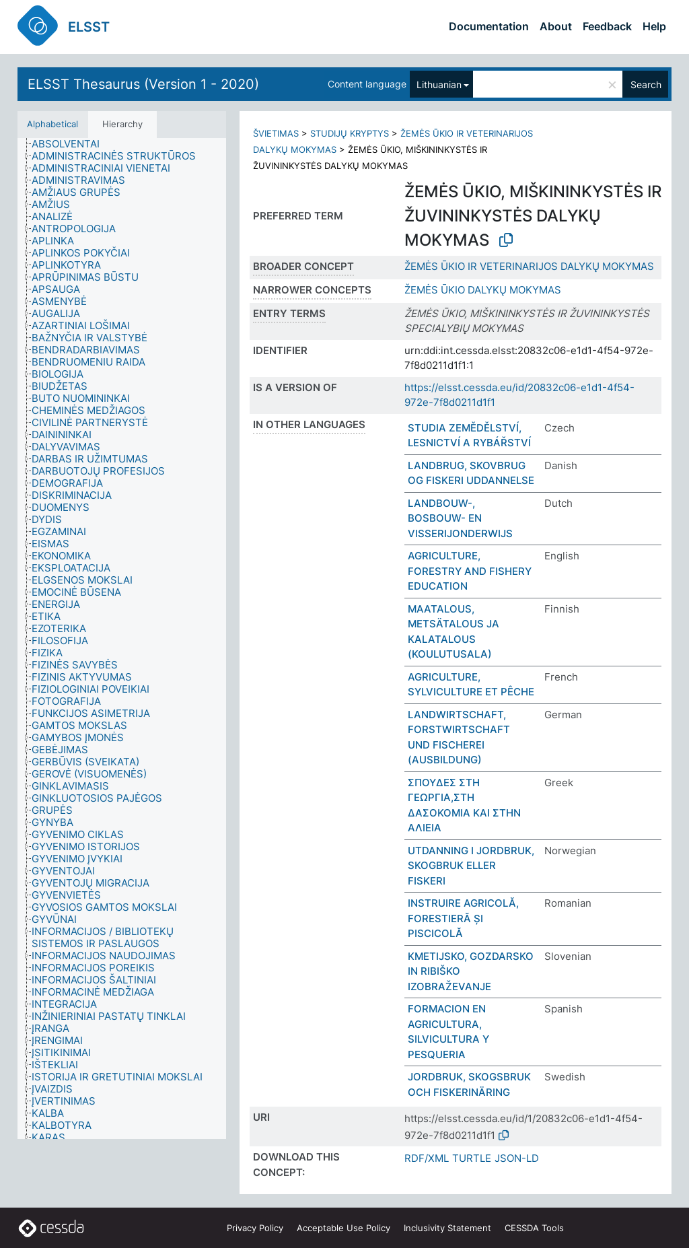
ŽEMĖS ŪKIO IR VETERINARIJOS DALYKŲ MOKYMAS (529, 266)
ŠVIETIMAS (276, 133)
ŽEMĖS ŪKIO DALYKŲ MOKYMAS (482, 289)
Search (645, 84)
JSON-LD (517, 1158)
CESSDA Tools (534, 1227)
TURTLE (471, 1158)
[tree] (121, 638)
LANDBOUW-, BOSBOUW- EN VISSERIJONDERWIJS (460, 518)
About (556, 26)
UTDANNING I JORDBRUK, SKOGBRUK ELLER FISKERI (471, 865)
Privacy (255, 1227)
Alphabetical (52, 123)
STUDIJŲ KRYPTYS (349, 133)
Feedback (607, 26)
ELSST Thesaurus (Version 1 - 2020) (143, 84)
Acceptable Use (343, 1227)
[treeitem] (71, 144)
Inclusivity (447, 1227)
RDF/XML (426, 1158)
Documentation (489, 26)
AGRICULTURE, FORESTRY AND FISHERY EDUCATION (470, 570)
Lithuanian (439, 84)
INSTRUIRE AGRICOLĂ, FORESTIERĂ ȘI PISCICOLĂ (463, 918)
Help (654, 26)
